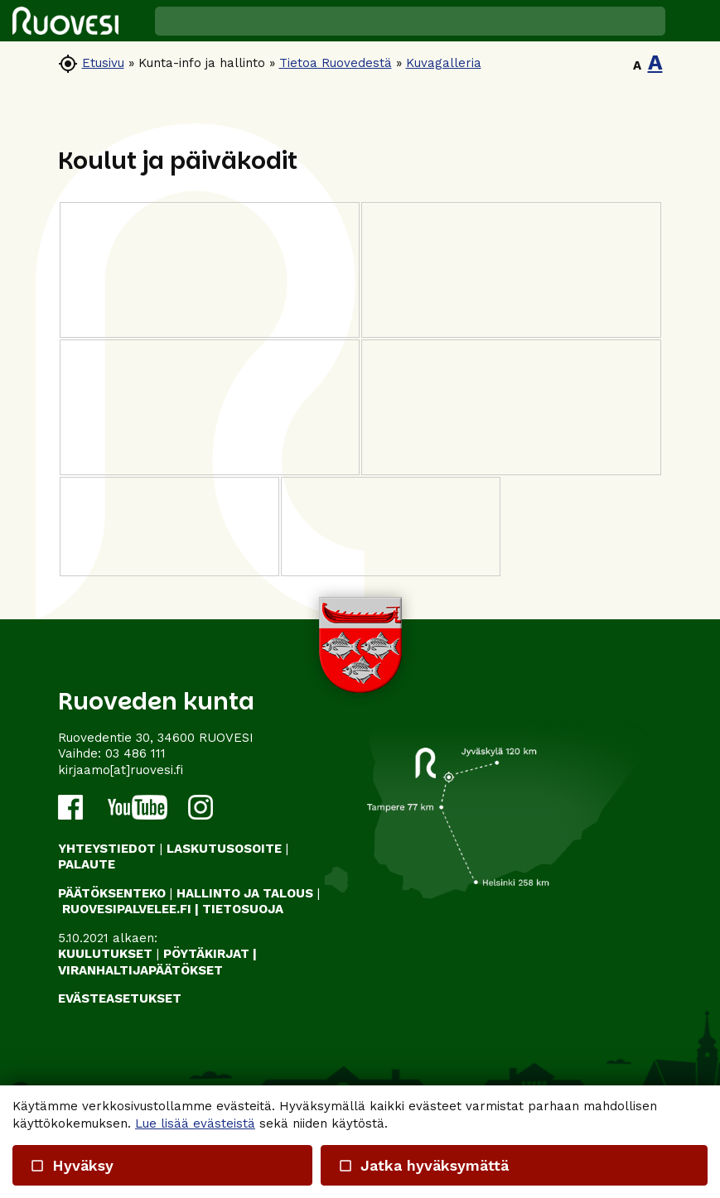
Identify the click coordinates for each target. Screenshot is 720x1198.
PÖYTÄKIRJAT (206, 953)
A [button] (637, 65)
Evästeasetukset (119, 998)
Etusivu (103, 62)
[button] (693, 21)
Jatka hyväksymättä (423, 1165)
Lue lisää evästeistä (195, 1123)
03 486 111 (135, 753)
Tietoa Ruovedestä (335, 62)
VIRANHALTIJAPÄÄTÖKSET (140, 970)
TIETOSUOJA (242, 909)
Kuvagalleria (443, 62)
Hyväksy (72, 1165)
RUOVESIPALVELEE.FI (126, 909)
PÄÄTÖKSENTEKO (112, 893)
